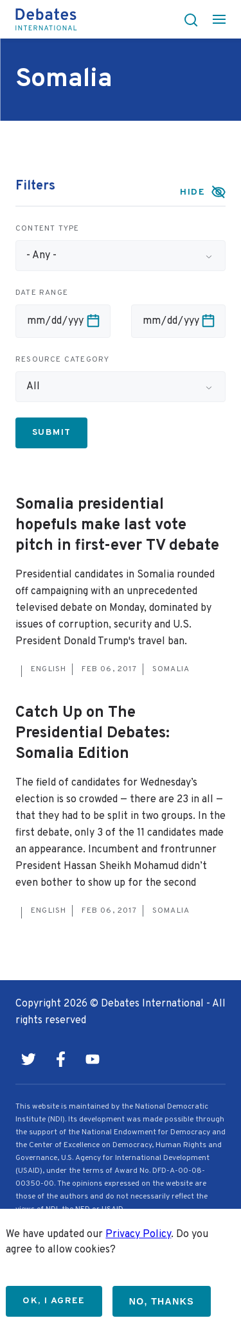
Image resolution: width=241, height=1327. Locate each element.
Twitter (28, 1059)
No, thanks (161, 1301)
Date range (41, 293)
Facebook (60, 1059)
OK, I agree (53, 1301)
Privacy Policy (138, 1234)
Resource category (62, 360)
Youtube (92, 1059)
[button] (187, 19)
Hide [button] (192, 192)
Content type (47, 229)
